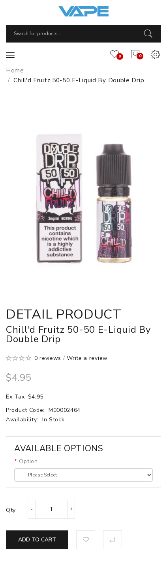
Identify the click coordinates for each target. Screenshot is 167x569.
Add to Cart (37, 539)
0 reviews (47, 358)
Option (28, 461)
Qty (11, 510)
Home (15, 70)
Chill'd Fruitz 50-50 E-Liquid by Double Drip (78, 80)
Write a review (87, 358)
